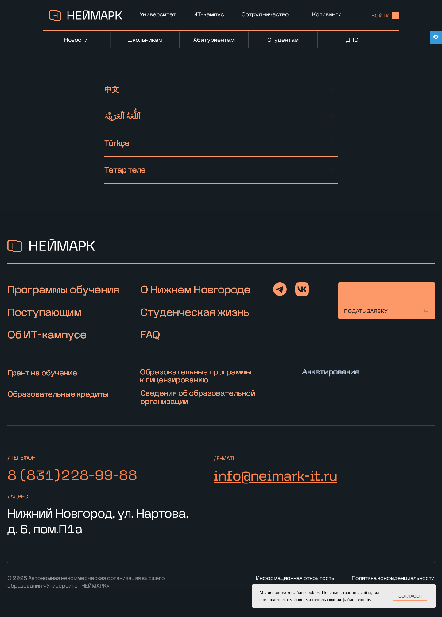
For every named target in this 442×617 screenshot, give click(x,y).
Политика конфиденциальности (393, 577)
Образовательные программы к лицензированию (195, 375)
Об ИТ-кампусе (47, 334)
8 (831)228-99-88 (72, 474)
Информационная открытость (295, 577)
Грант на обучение (42, 372)
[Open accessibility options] (436, 37)
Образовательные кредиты (57, 393)
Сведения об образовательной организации (197, 397)
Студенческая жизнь (194, 312)
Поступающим (44, 312)
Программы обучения (63, 289)
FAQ (150, 334)
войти (380, 15)
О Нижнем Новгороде (195, 289)
